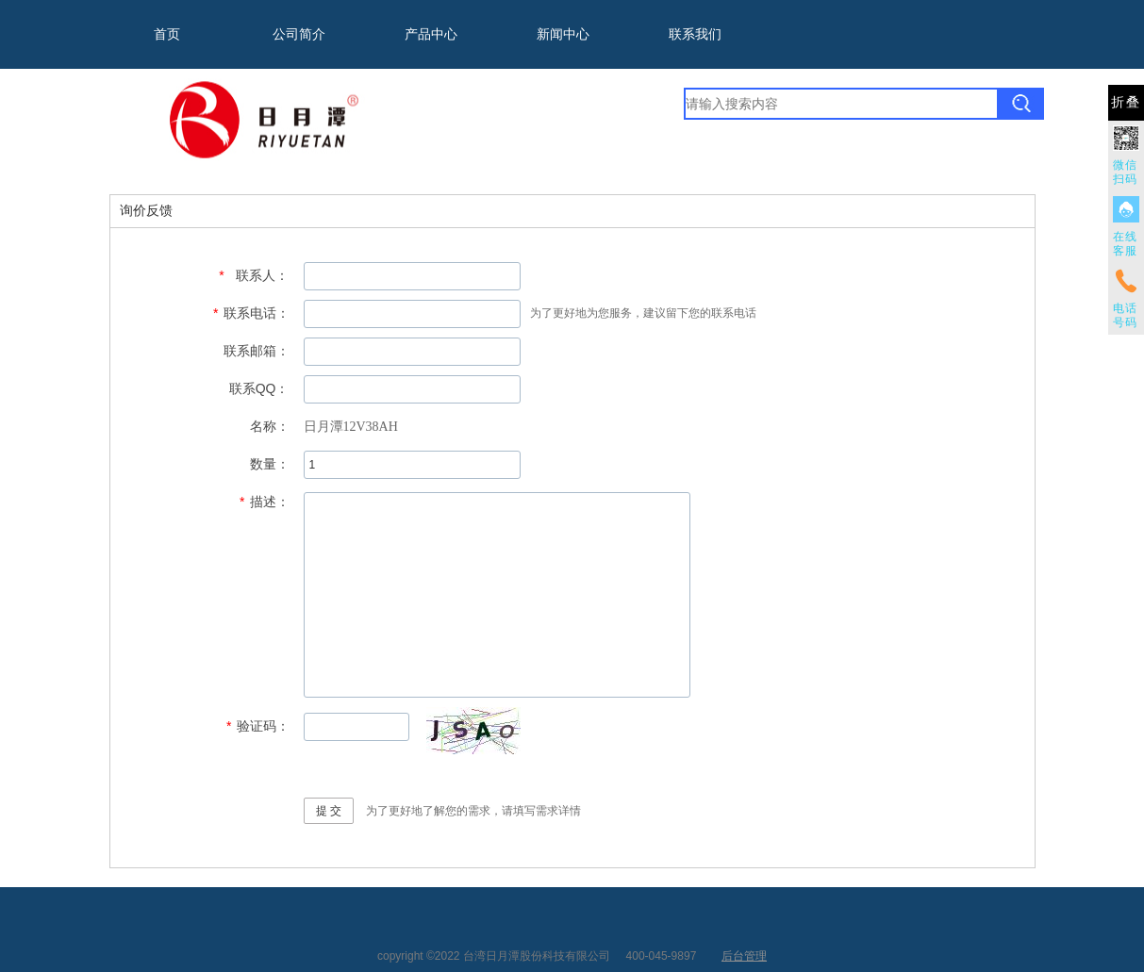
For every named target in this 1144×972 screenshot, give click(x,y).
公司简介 (299, 33)
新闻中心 (563, 33)
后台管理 (744, 956)
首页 (167, 33)
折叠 (1126, 102)
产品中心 (431, 33)
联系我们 (695, 33)
